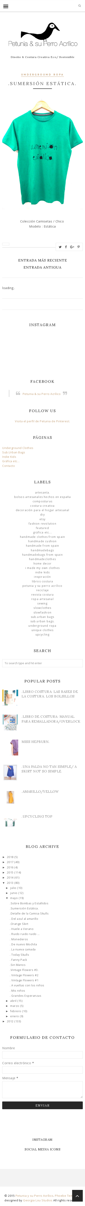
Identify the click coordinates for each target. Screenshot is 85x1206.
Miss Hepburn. (36, 742)
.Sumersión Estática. (24, 908)
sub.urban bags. (42, 621)
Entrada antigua (42, 267)
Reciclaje (42, 590)
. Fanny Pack (18, 960)
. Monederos (19, 939)
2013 (10, 883)
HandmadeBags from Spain (42, 555)
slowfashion (42, 612)
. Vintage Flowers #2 (24, 975)
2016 (10, 867)
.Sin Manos (18, 965)
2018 (10, 857)
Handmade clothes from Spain (42, 537)
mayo (14, 898)
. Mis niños (17, 991)
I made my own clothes (42, 568)
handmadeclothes (42, 559)
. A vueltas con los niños (27, 985)
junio (14, 893)
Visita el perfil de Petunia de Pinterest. (42, 421)
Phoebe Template (68, 1196)
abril (13, 1001)
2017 (10, 862)
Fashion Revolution (42, 523)
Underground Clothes (18, 448)
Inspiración (42, 577)
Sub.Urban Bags (13, 452)
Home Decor (43, 563)
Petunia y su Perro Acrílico (42, 586)
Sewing (42, 603)
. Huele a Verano (22, 929)
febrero (16, 1011)
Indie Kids (9, 457)
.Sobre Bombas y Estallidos (29, 903)
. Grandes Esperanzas (25, 996)
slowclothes (42, 608)
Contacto (8, 466)
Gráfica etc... (11, 461)
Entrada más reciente (42, 260)
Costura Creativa (42, 506)
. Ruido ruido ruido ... (25, 934)
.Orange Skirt (19, 924)
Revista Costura (42, 594)
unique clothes (43, 630)
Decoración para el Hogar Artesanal (42, 510)
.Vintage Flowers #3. (24, 970)
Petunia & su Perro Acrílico (42, 394)
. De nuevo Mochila (23, 944)
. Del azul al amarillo (24, 919)
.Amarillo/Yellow (40, 791)
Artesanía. (42, 492)
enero (15, 1016)
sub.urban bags (42, 617)
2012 (10, 1021)
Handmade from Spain (42, 546)
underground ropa (42, 75)
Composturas (42, 501)
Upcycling (43, 634)
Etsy (43, 519)
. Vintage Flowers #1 (24, 980)
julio (13, 888)
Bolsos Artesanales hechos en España (42, 497)
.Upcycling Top (37, 816)
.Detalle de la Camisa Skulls (29, 913)
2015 (10, 872)
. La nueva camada (23, 949)
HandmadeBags (42, 550)
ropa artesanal (42, 599)
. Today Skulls (19, 955)
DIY (42, 514)
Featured (42, 528)
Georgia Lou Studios (38, 1200)
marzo (15, 1006)
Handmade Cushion (42, 541)
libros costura (42, 581)
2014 (10, 877)
